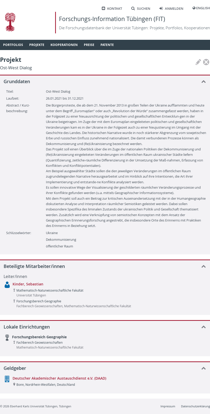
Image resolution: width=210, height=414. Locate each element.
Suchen (140, 8)
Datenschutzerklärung (195, 406)
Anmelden (171, 8)
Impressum (168, 406)
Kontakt (112, 8)
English (203, 8)
